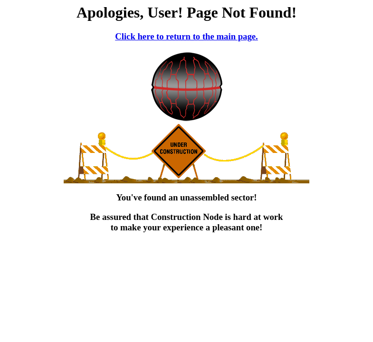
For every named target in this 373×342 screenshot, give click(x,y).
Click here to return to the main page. (186, 36)
